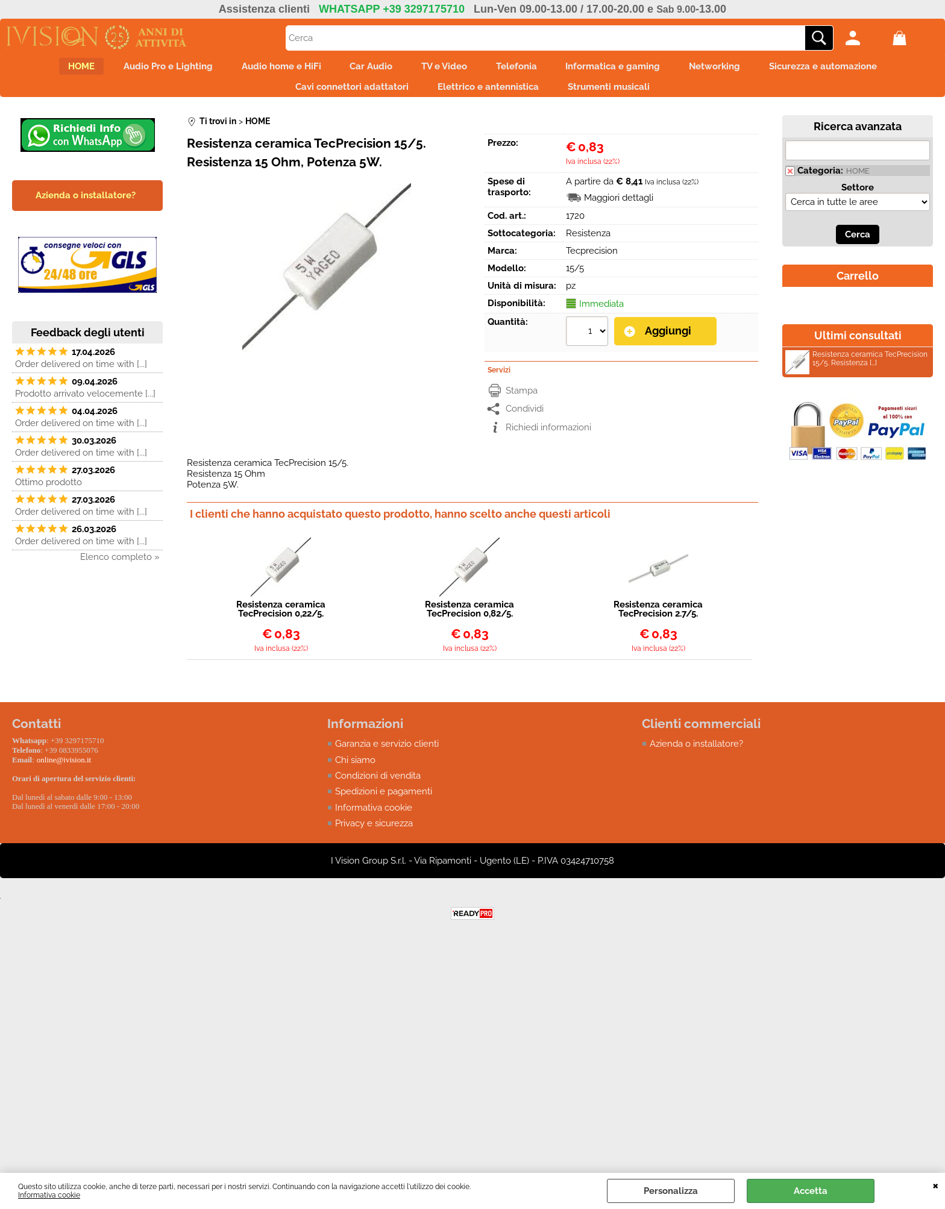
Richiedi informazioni (548, 435)
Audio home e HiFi (266, 68)
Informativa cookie (49, 1195)
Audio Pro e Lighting (145, 68)
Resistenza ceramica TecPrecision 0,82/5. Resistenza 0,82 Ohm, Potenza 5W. (469, 618)
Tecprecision (592, 260)
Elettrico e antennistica (488, 94)
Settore (857, 197)
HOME (52, 68)
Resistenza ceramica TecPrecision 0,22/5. (280, 618)
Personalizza (671, 1190)
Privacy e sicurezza (374, 832)
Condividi (525, 417)
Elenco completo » (120, 566)
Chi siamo (355, 768)
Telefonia (523, 68)
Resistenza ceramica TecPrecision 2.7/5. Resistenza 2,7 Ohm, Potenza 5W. (658, 618)
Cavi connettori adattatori (344, 94)
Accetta (810, 1190)
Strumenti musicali (616, 94)
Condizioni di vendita (378, 784)
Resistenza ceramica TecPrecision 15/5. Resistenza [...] (856, 370)
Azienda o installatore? (696, 752)
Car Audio (363, 68)
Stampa (522, 399)
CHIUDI (935, 1185)
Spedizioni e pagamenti (383, 800)
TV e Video (444, 68)
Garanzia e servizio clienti (387, 752)
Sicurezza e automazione (852, 68)
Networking (736, 68)
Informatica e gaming (627, 68)
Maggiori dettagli (618, 207)
